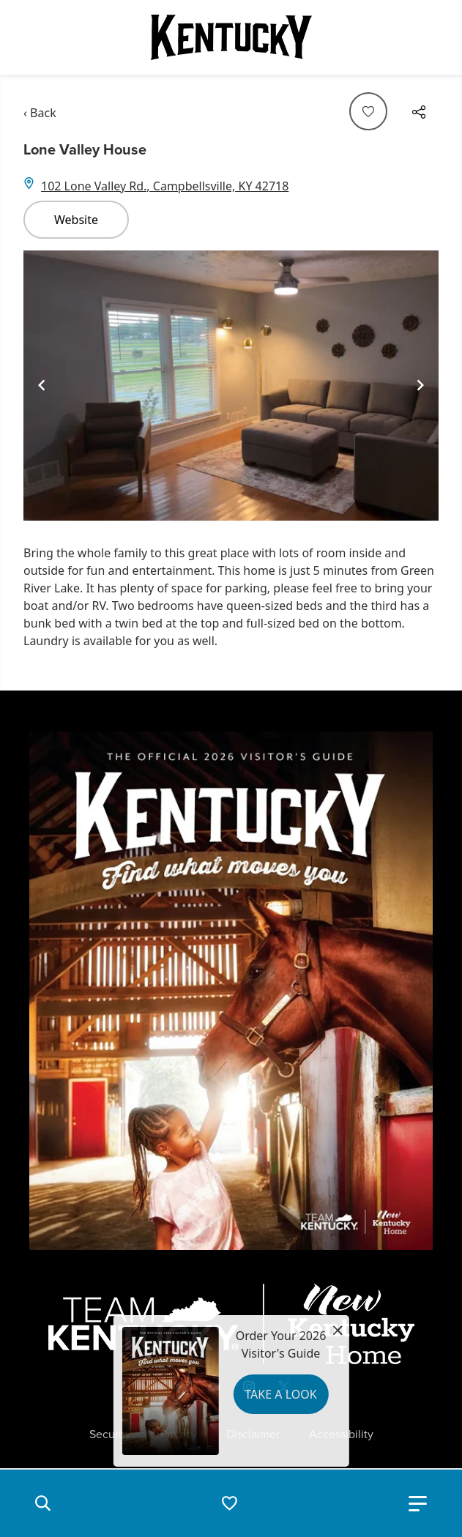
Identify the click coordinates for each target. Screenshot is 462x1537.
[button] (42, 1503)
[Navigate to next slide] (420, 385)
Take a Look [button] (280, 1394)
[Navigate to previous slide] (42, 385)
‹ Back (39, 113)
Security (110, 1434)
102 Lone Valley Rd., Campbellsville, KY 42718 (164, 186)
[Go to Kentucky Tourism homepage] (231, 37)
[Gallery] (231, 385)
